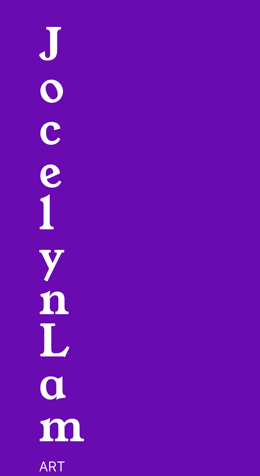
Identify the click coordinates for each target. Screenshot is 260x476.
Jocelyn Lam (61, 236)
